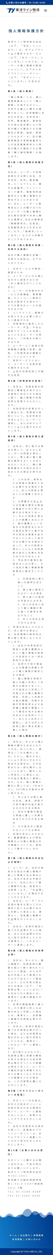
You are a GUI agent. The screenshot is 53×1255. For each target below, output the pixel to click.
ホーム (13, 1235)
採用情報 (17, 1239)
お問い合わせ (33, 1239)
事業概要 (38, 1235)
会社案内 (25, 1235)
